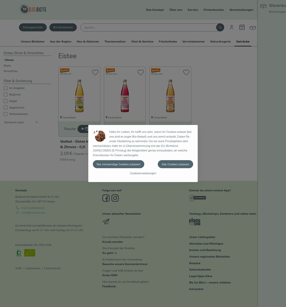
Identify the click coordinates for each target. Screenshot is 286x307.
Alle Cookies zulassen (175, 164)
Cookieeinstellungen (143, 173)
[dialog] (143, 153)
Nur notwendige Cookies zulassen (118, 164)
